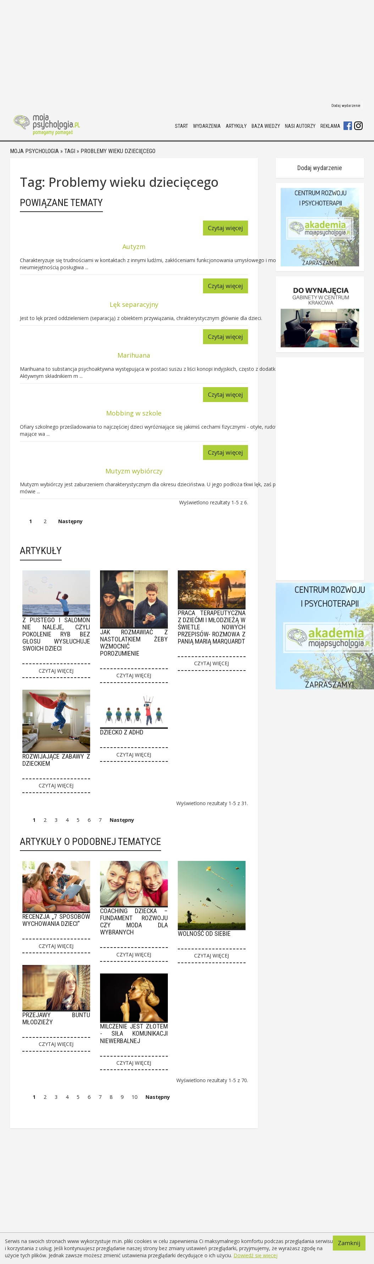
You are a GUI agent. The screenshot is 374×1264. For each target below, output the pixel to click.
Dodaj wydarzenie (346, 105)
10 (134, 1097)
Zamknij (349, 1243)
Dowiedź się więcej (255, 1255)
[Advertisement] (181, 49)
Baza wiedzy (266, 126)
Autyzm (133, 246)
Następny (70, 521)
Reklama (330, 126)
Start (181, 126)
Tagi (69, 151)
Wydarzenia (207, 126)
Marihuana (133, 355)
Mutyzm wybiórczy (134, 471)
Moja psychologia (34, 151)
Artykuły (236, 126)
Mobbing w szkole (133, 413)
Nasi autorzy (300, 126)
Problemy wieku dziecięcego (118, 151)
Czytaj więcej (225, 228)
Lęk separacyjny (134, 304)
